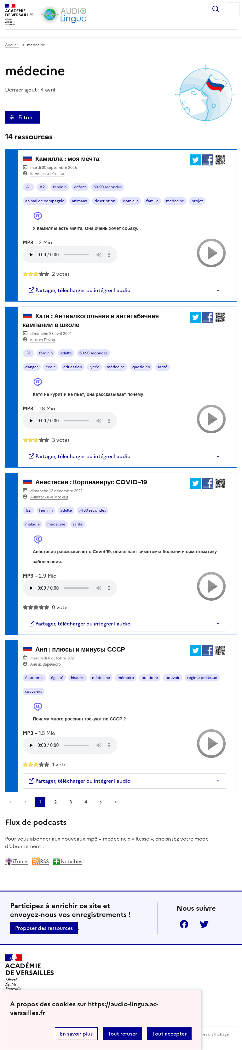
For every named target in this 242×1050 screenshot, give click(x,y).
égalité (57, 678)
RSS (40, 861)
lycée (94, 367)
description (105, 201)
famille (152, 201)
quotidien (141, 367)
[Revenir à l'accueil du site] (29, 972)
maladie (32, 524)
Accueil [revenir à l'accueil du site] (12, 45)
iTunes (16, 861)
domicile (131, 201)
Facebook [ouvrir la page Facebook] (184, 924)
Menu (233, 9)
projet (197, 201)
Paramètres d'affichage (207, 1034)
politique (149, 678)
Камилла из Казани (47, 174)
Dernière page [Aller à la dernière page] (116, 802)
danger (31, 367)
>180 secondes (92, 510)
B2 (28, 510)
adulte (66, 353)
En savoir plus (76, 1033)
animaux (79, 201)
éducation (72, 367)
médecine (175, 201)
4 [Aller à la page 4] (85, 802)
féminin (59, 187)
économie (34, 678)
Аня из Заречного (45, 664)
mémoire (126, 678)
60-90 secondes (108, 187)
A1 (28, 187)
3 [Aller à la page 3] (70, 802)
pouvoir (172, 678)
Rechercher (215, 9)
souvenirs (33, 691)
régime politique (202, 678)
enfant (80, 187)
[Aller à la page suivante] (101, 802)
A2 (42, 187)
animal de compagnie (44, 201)
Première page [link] (10, 802)
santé (162, 367)
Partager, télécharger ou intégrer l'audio (79, 290)
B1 (28, 353)
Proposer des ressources (44, 928)
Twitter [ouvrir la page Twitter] (204, 924)
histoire (77, 678)
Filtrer (26, 117)
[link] (25, 802)
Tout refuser (122, 1033)
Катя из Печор (42, 340)
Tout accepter (169, 1033)
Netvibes (67, 861)
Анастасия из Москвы (49, 497)
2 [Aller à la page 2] (55, 802)
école (51, 367)
